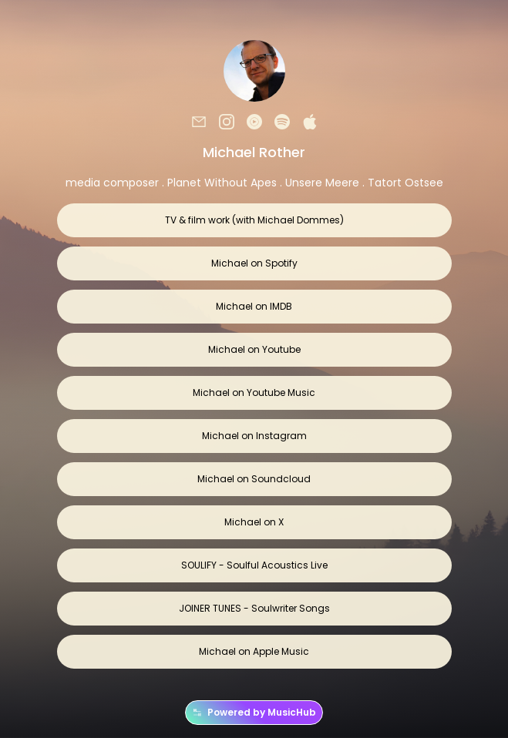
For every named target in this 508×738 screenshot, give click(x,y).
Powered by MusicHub (254, 712)
